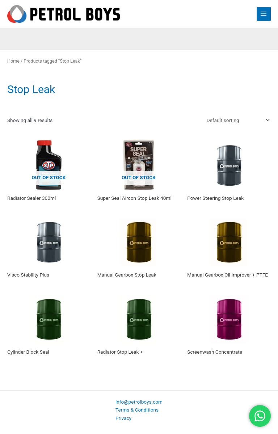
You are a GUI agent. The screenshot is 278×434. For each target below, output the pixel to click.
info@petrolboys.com (139, 402)
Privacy (123, 418)
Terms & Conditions (137, 410)
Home (13, 61)
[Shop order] (237, 120)
